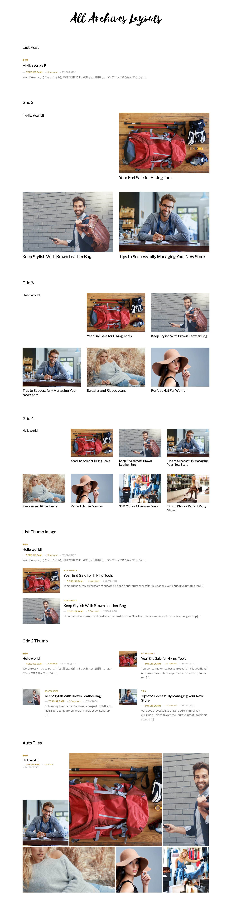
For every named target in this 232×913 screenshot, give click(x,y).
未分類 (25, 60)
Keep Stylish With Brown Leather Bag (57, 256)
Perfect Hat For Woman (169, 390)
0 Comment (93, 580)
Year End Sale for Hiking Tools (146, 177)
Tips (143, 690)
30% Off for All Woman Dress (138, 505)
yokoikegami (34, 72)
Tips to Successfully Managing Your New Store (162, 256)
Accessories (70, 569)
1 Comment (52, 72)
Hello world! (35, 65)
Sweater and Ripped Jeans (106, 390)
